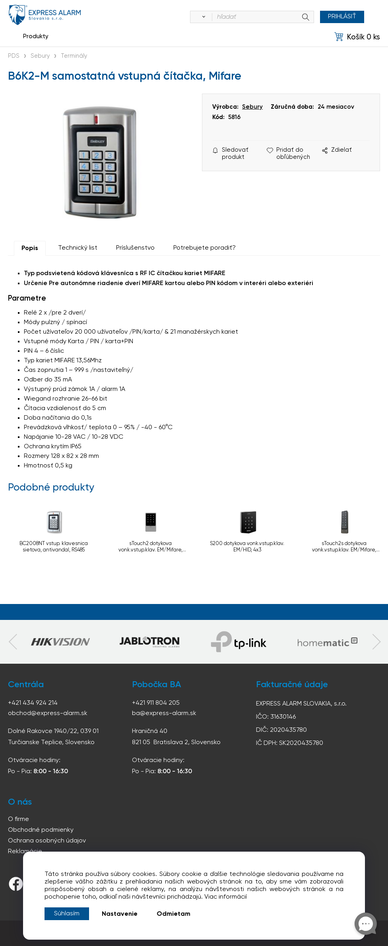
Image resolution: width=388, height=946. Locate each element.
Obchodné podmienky (41, 830)
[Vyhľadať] (202, 17)
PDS (13, 56)
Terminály (74, 56)
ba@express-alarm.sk (164, 713)
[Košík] (357, 36)
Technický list (77, 248)
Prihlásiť (342, 17)
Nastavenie (120, 914)
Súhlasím (67, 914)
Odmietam (173, 914)
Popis (29, 248)
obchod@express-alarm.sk (47, 713)
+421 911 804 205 (156, 703)
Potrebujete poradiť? (204, 248)
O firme (18, 819)
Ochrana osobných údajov (47, 841)
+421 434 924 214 (33, 703)
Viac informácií (225, 897)
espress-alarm (44, 15)
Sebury (40, 56)
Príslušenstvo (135, 248)
